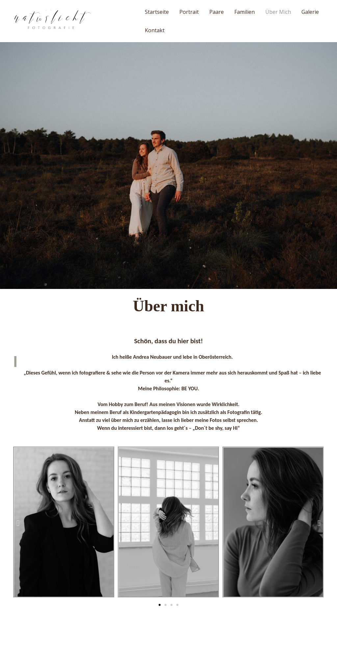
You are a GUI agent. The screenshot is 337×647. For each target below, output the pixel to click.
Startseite (157, 11)
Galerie (310, 11)
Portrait (189, 11)
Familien (244, 11)
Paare (216, 11)
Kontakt (155, 30)
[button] (160, 605)
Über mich (278, 11)
